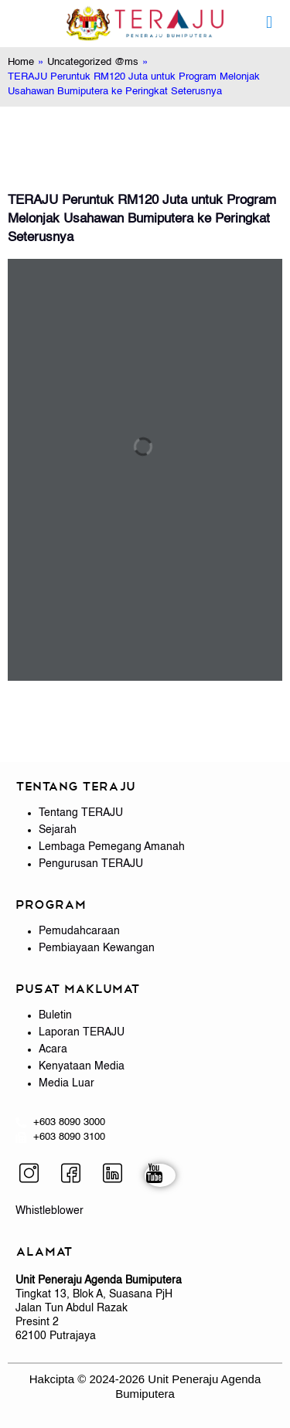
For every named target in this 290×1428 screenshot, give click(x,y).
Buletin (55, 1015)
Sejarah (58, 829)
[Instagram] (34, 1175)
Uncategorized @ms (92, 62)
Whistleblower (49, 1210)
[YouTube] (160, 1175)
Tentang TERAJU (81, 813)
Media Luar (66, 1083)
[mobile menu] (269, 23)
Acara (53, 1049)
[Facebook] (76, 1175)
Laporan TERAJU (82, 1032)
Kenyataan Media (82, 1066)
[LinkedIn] (118, 1175)
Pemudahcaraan (79, 931)
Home (21, 62)
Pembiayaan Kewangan (97, 948)
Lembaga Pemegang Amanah (112, 847)
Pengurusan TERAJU (91, 863)
